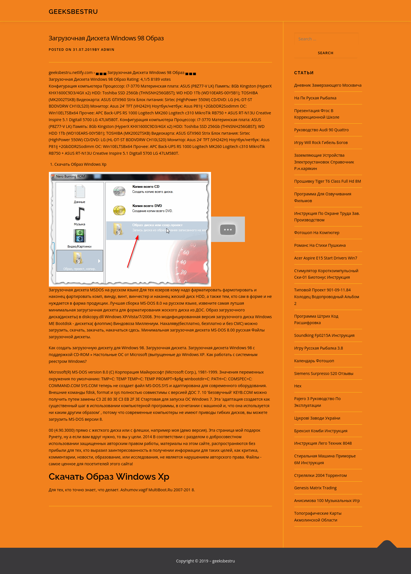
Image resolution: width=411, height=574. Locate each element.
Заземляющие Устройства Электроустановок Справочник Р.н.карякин (324, 161)
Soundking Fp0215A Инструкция (324, 335)
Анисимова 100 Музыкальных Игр (327, 500)
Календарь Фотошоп (314, 360)
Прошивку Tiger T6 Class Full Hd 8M (327, 181)
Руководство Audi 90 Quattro (321, 129)
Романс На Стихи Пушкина (320, 245)
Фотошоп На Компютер (317, 232)
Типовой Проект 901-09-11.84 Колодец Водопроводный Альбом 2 (326, 296)
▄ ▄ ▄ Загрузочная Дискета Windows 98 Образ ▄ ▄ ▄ (146, 72)
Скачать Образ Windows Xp (80, 164)
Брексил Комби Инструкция (321, 430)
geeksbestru (73, 11)
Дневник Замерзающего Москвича (328, 85)
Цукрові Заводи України (317, 418)
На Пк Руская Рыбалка (315, 98)
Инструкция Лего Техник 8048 (323, 443)
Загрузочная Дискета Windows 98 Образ (106, 38)
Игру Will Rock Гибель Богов (321, 142)
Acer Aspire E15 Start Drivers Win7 (325, 258)
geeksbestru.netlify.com (71, 72)
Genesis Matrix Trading (315, 487)
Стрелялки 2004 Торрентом (320, 475)
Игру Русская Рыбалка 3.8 (318, 348)
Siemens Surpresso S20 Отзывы (323, 373)
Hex (298, 386)
